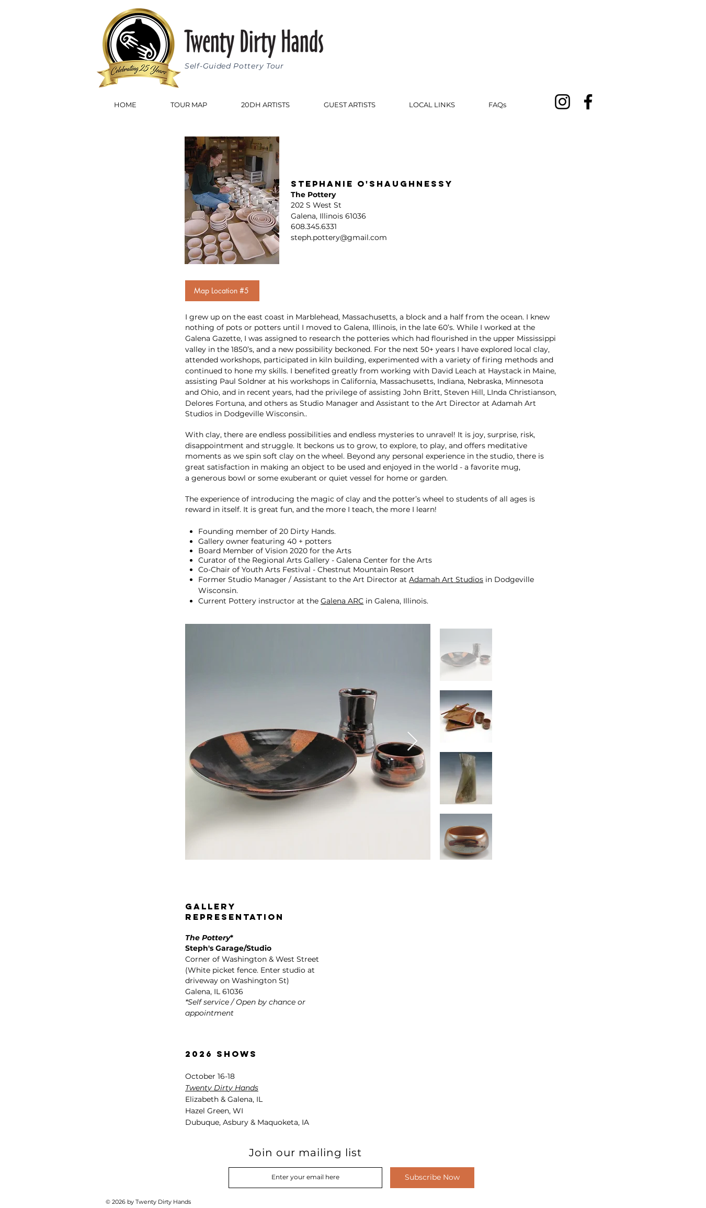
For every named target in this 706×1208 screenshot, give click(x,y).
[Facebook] (588, 102)
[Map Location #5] (222, 290)
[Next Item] (412, 742)
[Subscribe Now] (432, 1177)
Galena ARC (342, 601)
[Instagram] (562, 102)
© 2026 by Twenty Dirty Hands (149, 1201)
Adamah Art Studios (446, 579)
